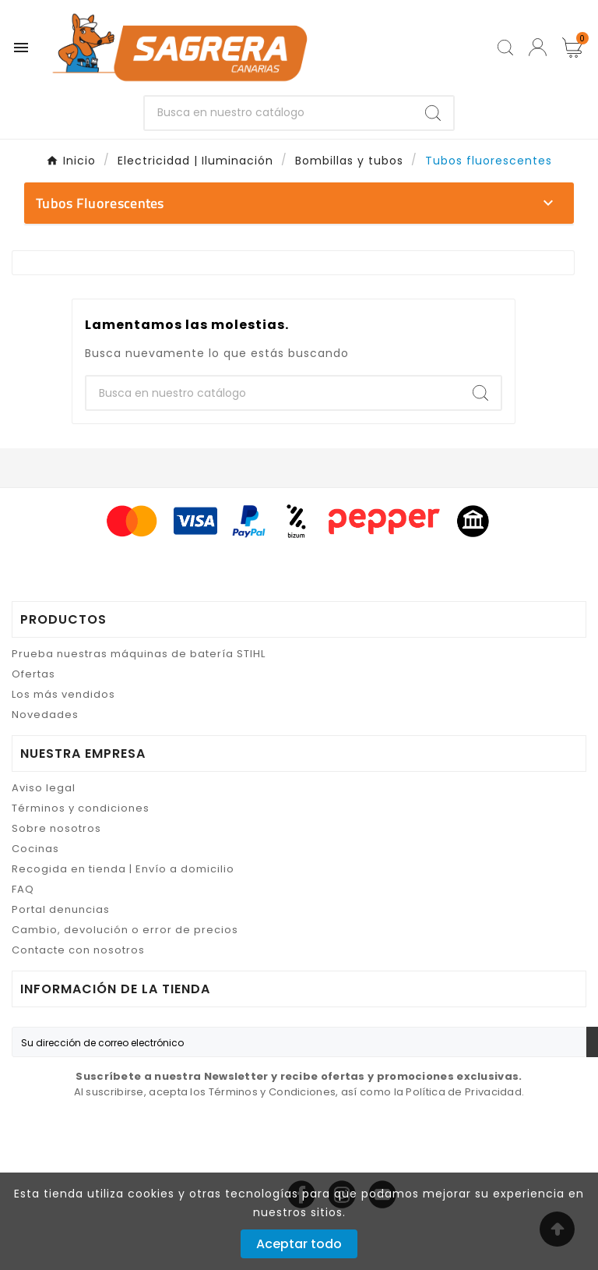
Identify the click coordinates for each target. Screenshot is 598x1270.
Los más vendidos (63, 694)
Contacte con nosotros (78, 950)
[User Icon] (538, 47)
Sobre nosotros (56, 828)
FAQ (23, 889)
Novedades (45, 714)
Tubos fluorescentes (100, 203)
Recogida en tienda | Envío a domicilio (123, 868)
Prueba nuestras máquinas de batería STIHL (139, 653)
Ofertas (33, 674)
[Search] (433, 113)
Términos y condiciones (81, 808)
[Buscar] (279, 113)
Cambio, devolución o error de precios (125, 929)
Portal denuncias (61, 909)
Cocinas (35, 848)
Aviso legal (44, 787)
